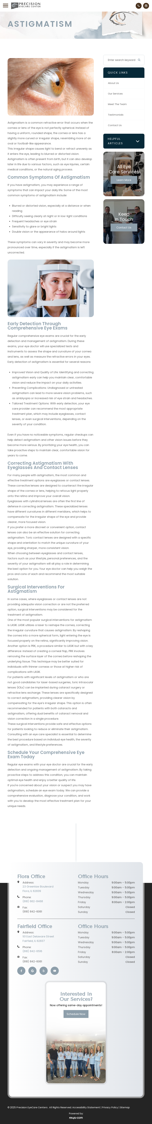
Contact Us (115, 125)
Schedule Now (76, 1014)
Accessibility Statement (86, 1107)
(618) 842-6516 (32, 951)
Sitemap (125, 1107)
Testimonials (116, 115)
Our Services (116, 94)
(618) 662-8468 (33, 901)
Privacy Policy (110, 1107)
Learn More (124, 180)
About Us (113, 83)
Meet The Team (118, 104)
